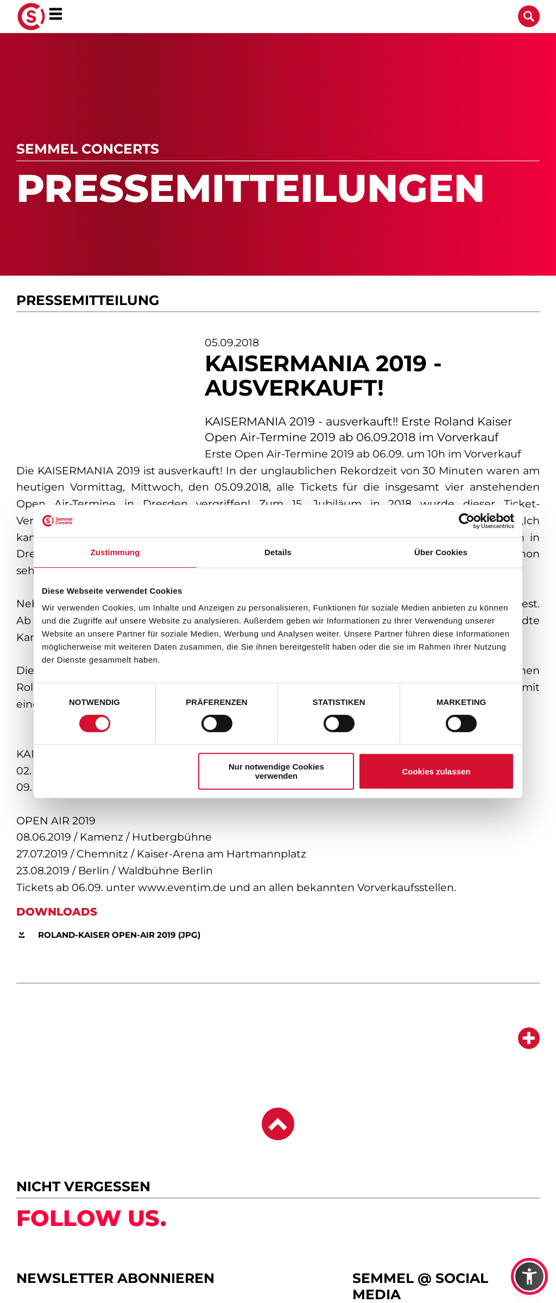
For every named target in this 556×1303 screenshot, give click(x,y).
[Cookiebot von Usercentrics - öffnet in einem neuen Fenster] (466, 521)
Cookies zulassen (436, 771)
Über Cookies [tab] (440, 552)
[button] (529, 1276)
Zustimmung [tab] (115, 552)
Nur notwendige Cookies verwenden (276, 771)
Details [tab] (278, 552)
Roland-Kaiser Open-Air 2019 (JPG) (119, 934)
